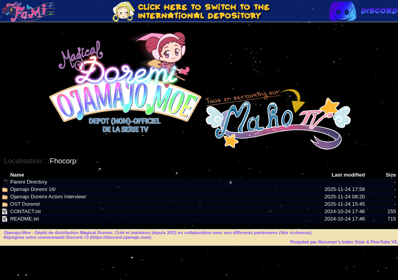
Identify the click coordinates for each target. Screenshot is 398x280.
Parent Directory (28, 182)
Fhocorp (63, 161)
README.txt (24, 219)
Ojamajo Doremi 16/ (33, 189)
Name (17, 175)
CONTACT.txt (25, 211)
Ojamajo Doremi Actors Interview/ (48, 197)
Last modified (348, 175)
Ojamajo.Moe (17, 232)
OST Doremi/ (25, 204)
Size (391, 175)
